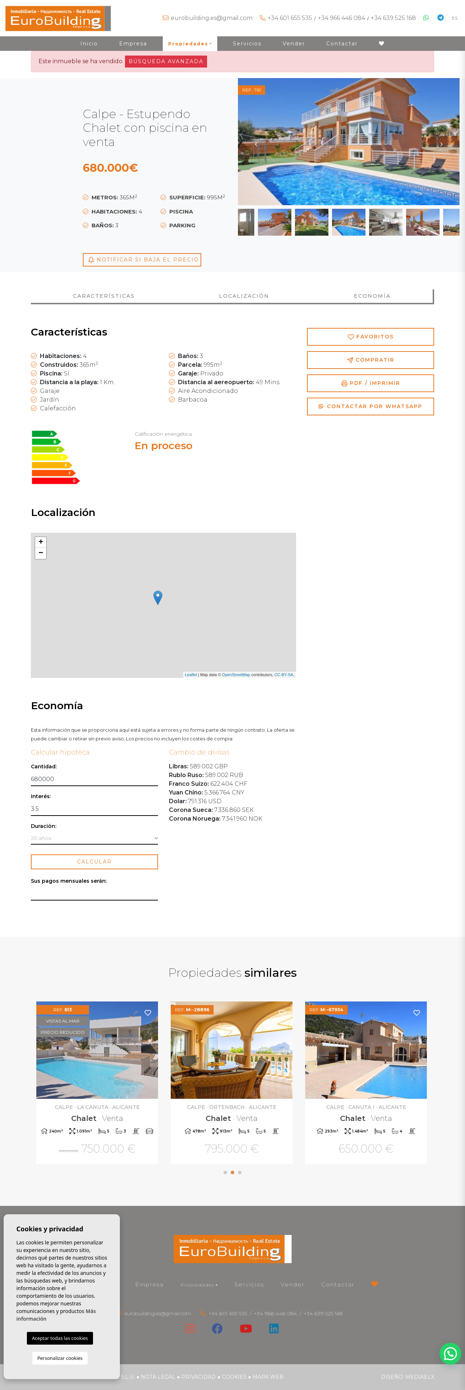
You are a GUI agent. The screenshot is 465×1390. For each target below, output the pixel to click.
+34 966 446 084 (341, 18)
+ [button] (41, 542)
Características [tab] (104, 296)
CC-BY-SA (283, 674)
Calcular (94, 861)
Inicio (89, 43)
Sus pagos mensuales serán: (69, 881)
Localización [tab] (244, 296)
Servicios (247, 43)
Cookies (234, 1377)
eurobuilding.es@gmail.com (211, 18)
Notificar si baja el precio (143, 259)
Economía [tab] (372, 296)
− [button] (41, 553)
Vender (294, 43)
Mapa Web (267, 1377)
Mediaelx (419, 1377)
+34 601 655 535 (290, 18)
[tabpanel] (98, 1083)
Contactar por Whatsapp (370, 406)
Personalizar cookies (60, 1358)
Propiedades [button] (188, 43)
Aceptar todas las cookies (60, 1338)
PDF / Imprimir (370, 383)
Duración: (43, 826)
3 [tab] (240, 1172)
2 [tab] (232, 1172)
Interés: (41, 796)
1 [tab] (225, 1172)
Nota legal (158, 1377)
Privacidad (198, 1377)
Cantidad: (44, 766)
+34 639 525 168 (393, 18)
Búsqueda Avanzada (166, 61)
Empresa (133, 43)
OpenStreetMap (236, 674)
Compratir (371, 360)
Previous (256, 142)
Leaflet (191, 674)
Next (441, 142)
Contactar (342, 43)
